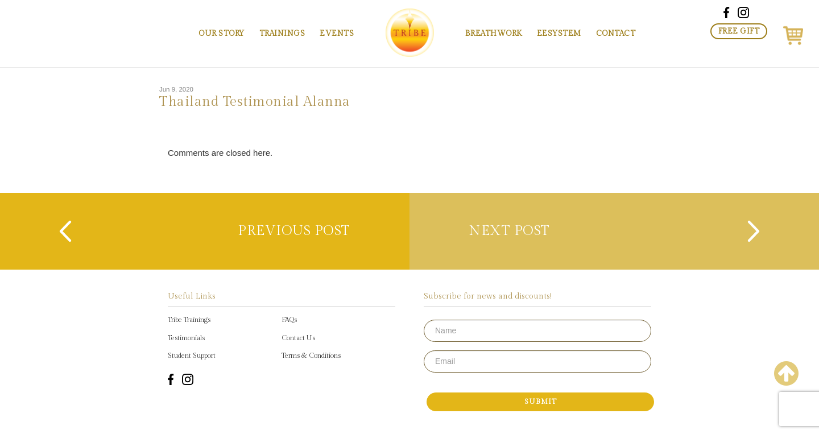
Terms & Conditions (311, 355)
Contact (616, 33)
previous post (292, 231)
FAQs (289, 320)
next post (511, 231)
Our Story (221, 33)
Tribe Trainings (189, 320)
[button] (793, 33)
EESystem (559, 33)
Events (337, 33)
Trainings (282, 33)
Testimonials (186, 338)
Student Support (192, 355)
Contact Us (298, 338)
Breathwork (493, 33)
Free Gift (739, 31)
